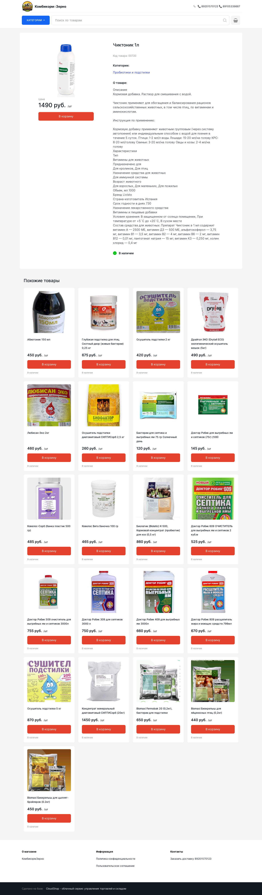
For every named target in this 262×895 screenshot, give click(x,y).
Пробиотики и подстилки (131, 72)
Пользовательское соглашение (115, 865)
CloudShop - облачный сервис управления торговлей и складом (86, 888)
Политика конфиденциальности (115, 858)
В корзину (66, 116)
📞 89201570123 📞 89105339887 (219, 6)
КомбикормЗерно (33, 858)
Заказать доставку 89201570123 (190, 858)
